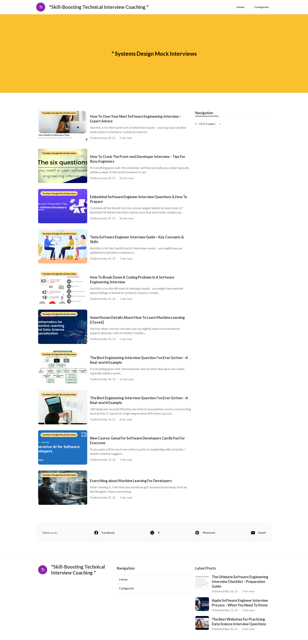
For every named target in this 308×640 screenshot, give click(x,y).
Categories (261, 7)
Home (240, 7)
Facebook (104, 532)
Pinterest (204, 532)
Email (257, 532)
